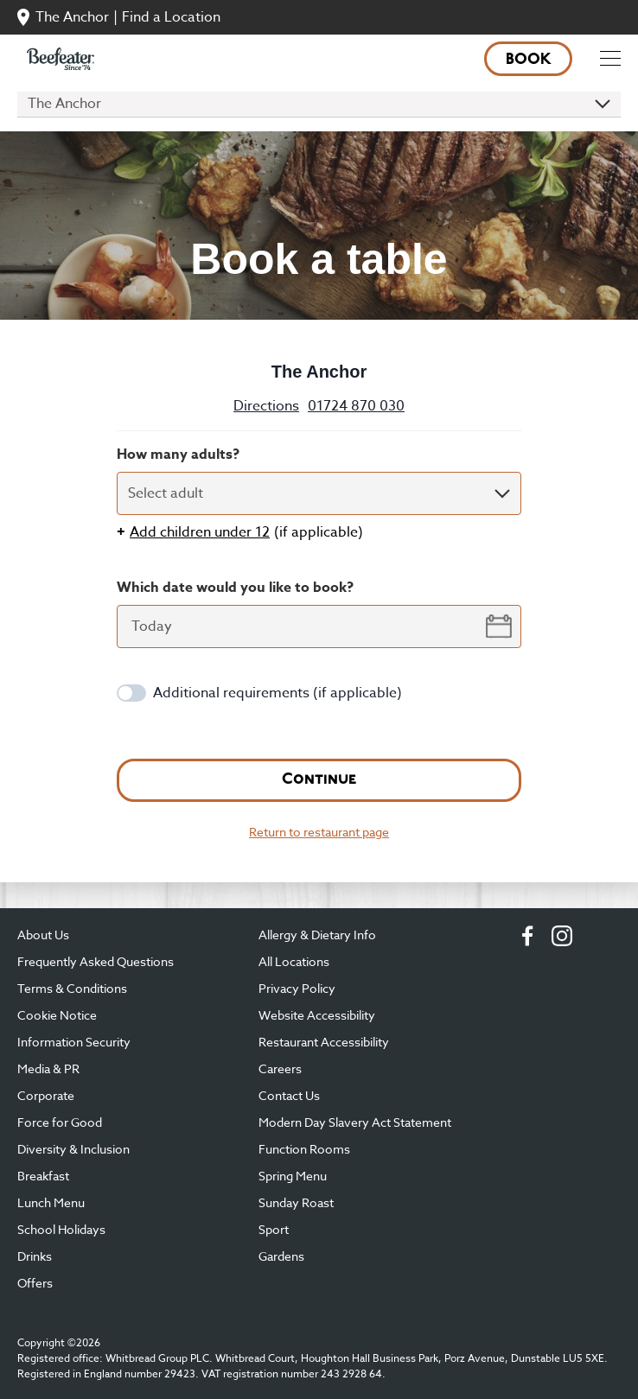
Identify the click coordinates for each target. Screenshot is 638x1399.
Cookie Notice (57, 1015)
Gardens (281, 1256)
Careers (280, 1068)
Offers (35, 1283)
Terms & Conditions (72, 988)
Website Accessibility (316, 1015)
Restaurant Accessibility (323, 1041)
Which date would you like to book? (235, 587)
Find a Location (171, 17)
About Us (43, 934)
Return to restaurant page (319, 832)
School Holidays (61, 1229)
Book (529, 60)
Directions (266, 406)
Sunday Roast (296, 1202)
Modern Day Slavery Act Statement (354, 1122)
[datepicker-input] (319, 626)
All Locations (293, 961)
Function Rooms (304, 1149)
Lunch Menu (51, 1202)
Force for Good (59, 1122)
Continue (319, 780)
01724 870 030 (356, 406)
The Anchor (72, 17)
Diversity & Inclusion (73, 1149)
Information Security (74, 1041)
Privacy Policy (296, 988)
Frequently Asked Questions (95, 961)
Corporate (45, 1095)
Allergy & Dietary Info (317, 934)
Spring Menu (292, 1175)
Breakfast (43, 1175)
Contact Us (289, 1095)
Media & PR (48, 1068)
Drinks (34, 1256)
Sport (273, 1229)
